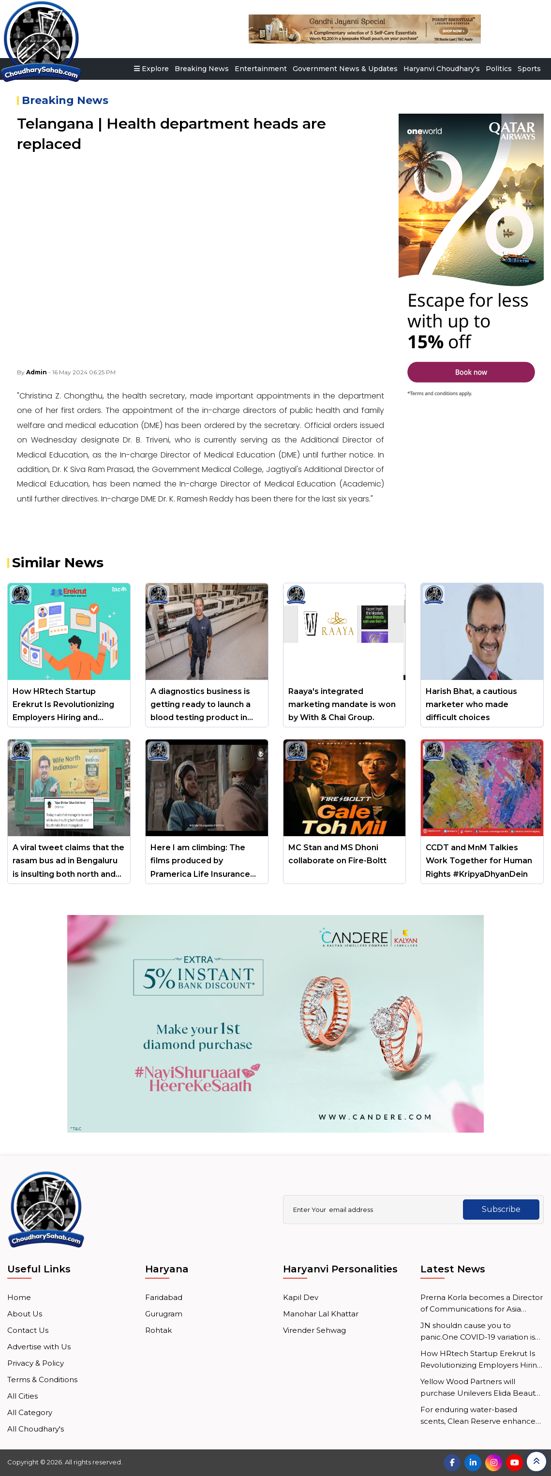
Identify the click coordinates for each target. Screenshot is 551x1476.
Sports (529, 68)
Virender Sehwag (314, 1330)
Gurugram (163, 1313)
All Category (29, 1412)
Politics (499, 68)
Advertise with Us (39, 1346)
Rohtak (158, 1330)
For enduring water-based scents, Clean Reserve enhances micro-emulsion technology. (479, 1416)
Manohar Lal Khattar (320, 1313)
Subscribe (500, 1209)
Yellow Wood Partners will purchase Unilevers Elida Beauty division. (479, 1388)
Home (19, 1297)
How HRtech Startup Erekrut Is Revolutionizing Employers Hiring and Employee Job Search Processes (481, 1360)
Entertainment (261, 68)
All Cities (22, 1396)
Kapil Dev (300, 1297)
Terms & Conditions (42, 1379)
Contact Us (27, 1330)
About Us (24, 1313)
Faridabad (163, 1297)
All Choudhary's (35, 1428)
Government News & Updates (345, 68)
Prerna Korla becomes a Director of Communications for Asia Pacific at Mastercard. (481, 1304)
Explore (151, 68)
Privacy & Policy (35, 1363)
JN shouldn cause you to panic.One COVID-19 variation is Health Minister (477, 1332)
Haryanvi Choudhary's (441, 68)
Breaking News (202, 68)
